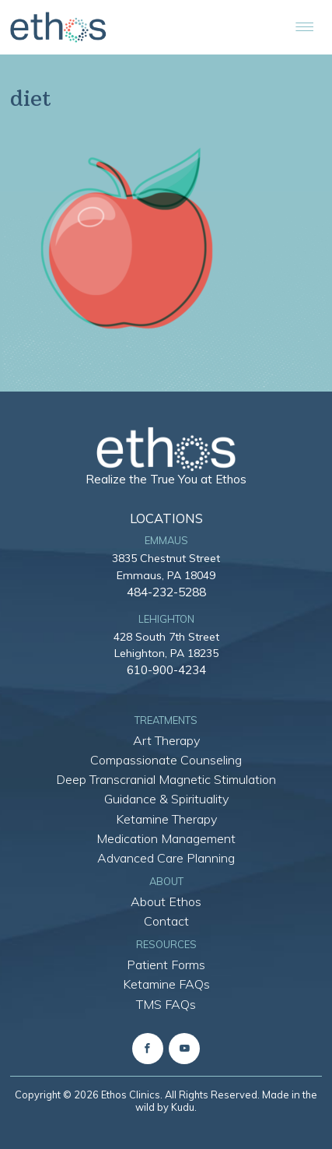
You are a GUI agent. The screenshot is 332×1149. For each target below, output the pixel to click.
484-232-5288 (166, 591)
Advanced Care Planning (166, 858)
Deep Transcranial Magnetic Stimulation (166, 779)
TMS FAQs (166, 1004)
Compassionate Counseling (166, 760)
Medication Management (166, 838)
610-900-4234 (166, 669)
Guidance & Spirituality (166, 798)
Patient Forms (166, 964)
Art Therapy (166, 740)
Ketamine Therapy (166, 819)
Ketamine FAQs (166, 984)
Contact (166, 921)
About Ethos (166, 901)
